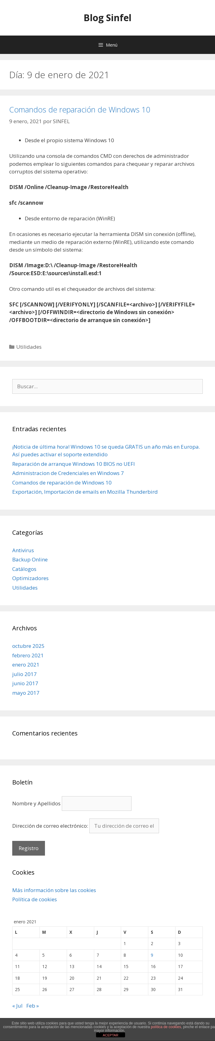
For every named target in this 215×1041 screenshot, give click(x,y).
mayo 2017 (25, 692)
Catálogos (24, 568)
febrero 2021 (28, 655)
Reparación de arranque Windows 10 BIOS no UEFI (73, 463)
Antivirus (23, 550)
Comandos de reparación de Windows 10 (79, 109)
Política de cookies (34, 899)
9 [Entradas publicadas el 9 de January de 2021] (152, 955)
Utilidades (29, 346)
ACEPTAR (110, 1035)
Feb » (32, 1005)
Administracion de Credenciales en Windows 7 (68, 473)
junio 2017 (25, 683)
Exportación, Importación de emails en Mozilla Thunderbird (85, 491)
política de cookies (166, 1027)
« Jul (17, 1005)
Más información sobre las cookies (54, 890)
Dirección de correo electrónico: (50, 825)
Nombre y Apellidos (36, 803)
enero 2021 (25, 664)
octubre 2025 (28, 645)
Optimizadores (30, 578)
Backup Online (30, 559)
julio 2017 (24, 674)
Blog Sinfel (107, 17)
